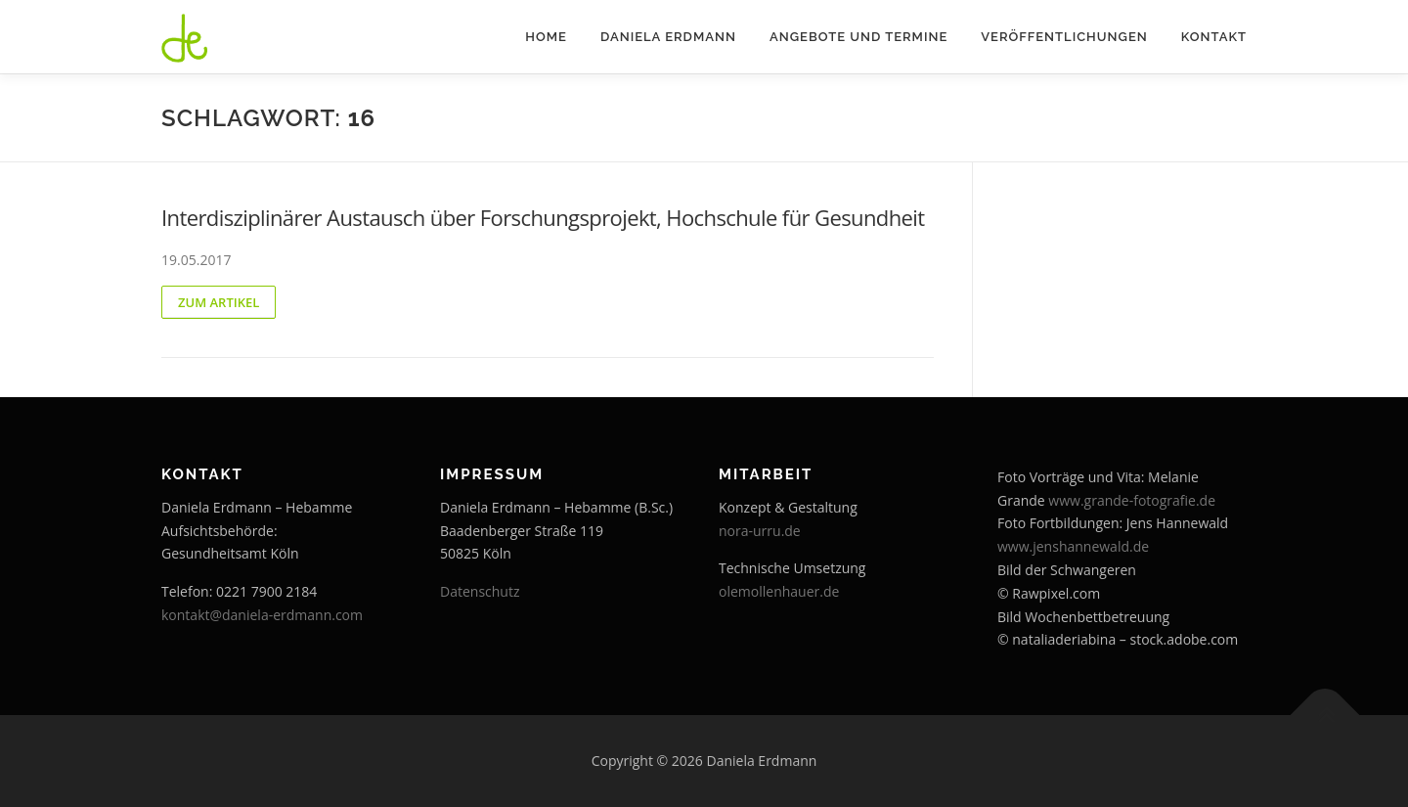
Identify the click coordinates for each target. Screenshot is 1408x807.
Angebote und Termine (858, 36)
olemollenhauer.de (779, 591)
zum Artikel (218, 302)
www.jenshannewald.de (1073, 546)
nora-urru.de (760, 530)
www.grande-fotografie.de (1131, 500)
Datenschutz (479, 591)
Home (546, 36)
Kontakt (1214, 36)
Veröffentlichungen (1064, 36)
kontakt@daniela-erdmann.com (262, 614)
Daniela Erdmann (668, 36)
